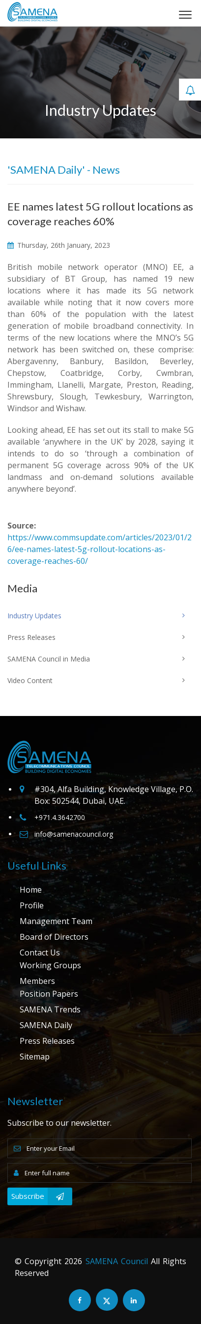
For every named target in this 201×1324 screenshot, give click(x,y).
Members (37, 981)
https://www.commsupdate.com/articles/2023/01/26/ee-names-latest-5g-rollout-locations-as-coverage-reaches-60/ (99, 549)
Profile (32, 905)
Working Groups (50, 965)
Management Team (56, 921)
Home (31, 889)
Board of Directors (54, 936)
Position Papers (49, 993)
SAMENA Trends (50, 1009)
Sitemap (35, 1056)
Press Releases (47, 1040)
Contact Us (40, 952)
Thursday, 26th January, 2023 (58, 245)
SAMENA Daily (46, 1025)
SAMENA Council (117, 1261)
